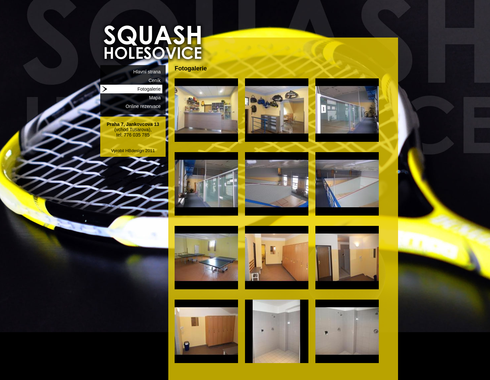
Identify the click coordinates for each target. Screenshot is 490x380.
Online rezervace (143, 106)
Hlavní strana (147, 71)
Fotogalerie (149, 89)
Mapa (155, 97)
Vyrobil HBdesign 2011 (133, 150)
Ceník (154, 80)
